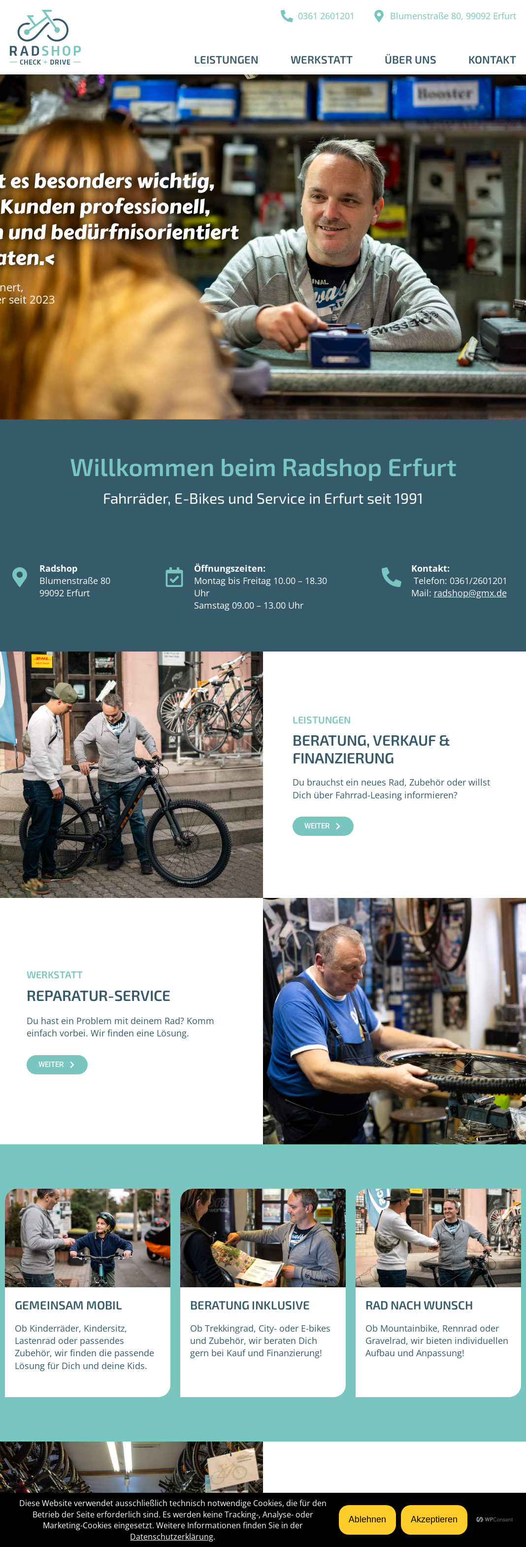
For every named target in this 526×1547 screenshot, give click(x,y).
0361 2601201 (326, 16)
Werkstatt (322, 59)
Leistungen (226, 59)
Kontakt (492, 59)
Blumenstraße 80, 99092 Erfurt (453, 16)
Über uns (410, 59)
